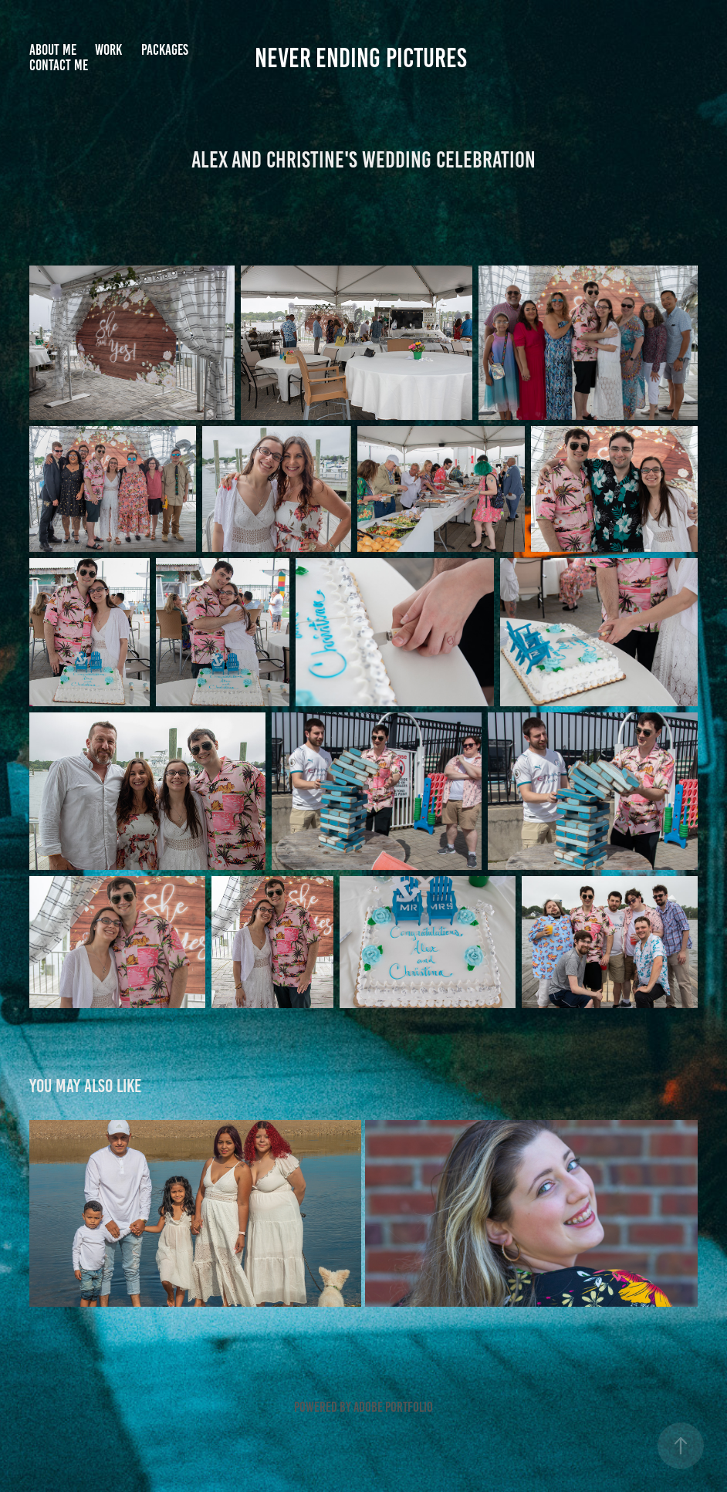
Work (108, 50)
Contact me (58, 65)
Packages (164, 50)
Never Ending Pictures (363, 58)
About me (52, 50)
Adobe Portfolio (393, 1407)
